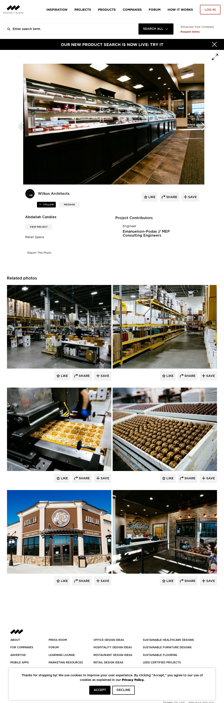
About (15, 640)
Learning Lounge (62, 655)
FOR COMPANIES (21, 647)
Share (84, 376)
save (192, 197)
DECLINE (123, 690)
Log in (210, 9)
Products (107, 9)
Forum (155, 9)
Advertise (18, 655)
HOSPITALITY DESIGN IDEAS (112, 647)
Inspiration (56, 9)
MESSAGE (69, 205)
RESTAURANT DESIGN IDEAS (112, 655)
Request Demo (190, 31)
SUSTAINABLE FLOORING (160, 655)
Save (104, 376)
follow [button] (48, 205)
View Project (38, 227)
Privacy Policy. (133, 679)
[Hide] (214, 44)
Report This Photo (39, 252)
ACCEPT (100, 690)
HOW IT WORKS (180, 9)
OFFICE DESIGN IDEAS (108, 640)
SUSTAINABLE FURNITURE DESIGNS (167, 647)
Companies (132, 9)
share (171, 197)
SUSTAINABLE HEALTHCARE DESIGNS (168, 640)
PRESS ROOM (58, 640)
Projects (82, 9)
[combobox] (155, 29)
